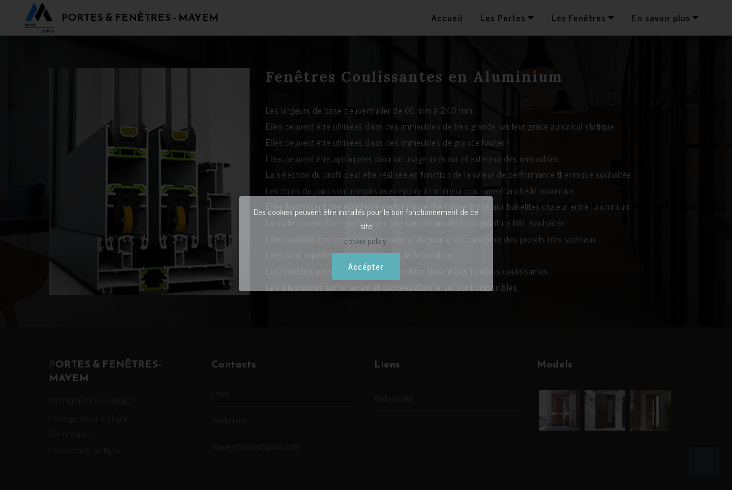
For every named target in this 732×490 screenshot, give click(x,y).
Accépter (366, 266)
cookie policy (365, 240)
